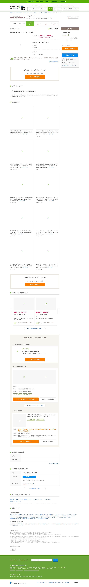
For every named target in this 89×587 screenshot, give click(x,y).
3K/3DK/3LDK (13, 517)
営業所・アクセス (54, 24)
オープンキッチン (24, 515)
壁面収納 (12, 515)
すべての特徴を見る (53, 61)
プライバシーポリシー (58, 582)
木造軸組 (39, 515)
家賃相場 (35, 567)
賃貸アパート (23, 567)
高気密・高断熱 (66, 515)
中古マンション (50, 567)
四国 (33, 576)
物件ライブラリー (19, 570)
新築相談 (44, 568)
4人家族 (11, 523)
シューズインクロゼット (71, 514)
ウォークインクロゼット (60, 514)
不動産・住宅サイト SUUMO (15, 12)
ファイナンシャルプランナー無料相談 (31, 570)
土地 (54, 8)
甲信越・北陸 (40, 12)
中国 (36, 576)
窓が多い (76, 523)
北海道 (11, 576)
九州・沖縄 (40, 576)
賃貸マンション (16, 567)
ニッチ (48, 523)
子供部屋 (44, 523)
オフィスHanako (51, 12)
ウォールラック (70, 523)
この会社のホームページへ (29, 483)
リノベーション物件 (17, 568)
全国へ (22, 6)
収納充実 (69, 517)
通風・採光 (72, 515)
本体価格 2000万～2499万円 (15, 518)
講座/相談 (71, 8)
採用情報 (76, 582)
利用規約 (51, 582)
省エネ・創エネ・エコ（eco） (48, 515)
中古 (37, 8)
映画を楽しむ (25, 517)
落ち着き (39, 523)
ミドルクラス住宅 (13, 514)
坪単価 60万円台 (25, 518)
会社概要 (14, 23)
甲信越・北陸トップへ (23, 559)
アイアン (12, 236)
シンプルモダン (25, 514)
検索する (55, 559)
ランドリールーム (32, 515)
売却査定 (65, 8)
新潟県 (45, 12)
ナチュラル (31, 514)
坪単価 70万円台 (33, 518)
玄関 (39, 136)
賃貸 (29, 8)
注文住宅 (50, 8)
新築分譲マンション (42, 567)
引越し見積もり (50, 568)
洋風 (26, 523)
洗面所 (41, 202)
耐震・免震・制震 (58, 515)
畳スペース (46, 514)
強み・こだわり (22, 23)
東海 (27, 576)
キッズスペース (54, 523)
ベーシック (16, 523)
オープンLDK (17, 515)
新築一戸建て (56, 567)
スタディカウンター (62, 523)
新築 (34, 8)
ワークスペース (20, 525)
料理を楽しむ (19, 517)
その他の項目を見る (53, 463)
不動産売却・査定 (37, 568)
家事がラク (49, 517)
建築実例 (30, 24)
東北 (15, 576)
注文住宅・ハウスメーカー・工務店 (29, 12)
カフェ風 (36, 514)
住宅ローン (12, 570)
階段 (41, 269)
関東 (18, 576)
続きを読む (25, 134)
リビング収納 (13, 525)
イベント (46, 24)
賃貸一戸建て (29, 567)
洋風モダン (22, 523)
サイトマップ (45, 582)
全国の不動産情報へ (14, 559)
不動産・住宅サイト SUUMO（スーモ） (19, 565)
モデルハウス (38, 24)
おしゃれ (30, 523)
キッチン (12, 202)
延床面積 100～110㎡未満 (43, 518)
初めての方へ (39, 582)
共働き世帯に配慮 (62, 517)
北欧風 (19, 514)
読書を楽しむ (32, 517)
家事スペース (52, 514)
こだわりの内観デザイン (41, 517)
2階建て (41, 514)
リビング (38, 236)
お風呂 (37, 202)
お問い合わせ (66, 582)
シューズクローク (16, 169)
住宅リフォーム (30, 568)
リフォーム (59, 8)
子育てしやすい (55, 517)
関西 (30, 576)
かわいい (35, 523)
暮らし (76, 8)
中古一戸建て (63, 567)
